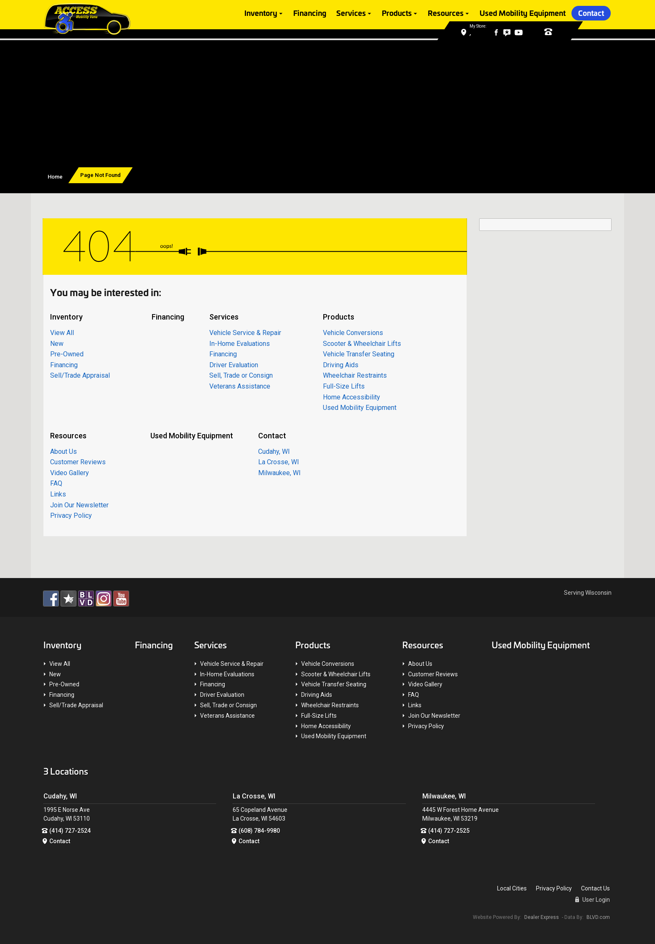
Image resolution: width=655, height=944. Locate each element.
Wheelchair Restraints (355, 375)
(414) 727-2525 (449, 830)
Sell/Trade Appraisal (80, 375)
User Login (592, 899)
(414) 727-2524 (70, 830)
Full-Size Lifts (344, 386)
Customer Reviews (78, 462)
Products (397, 13)
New (56, 343)
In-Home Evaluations (239, 343)
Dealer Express (541, 917)
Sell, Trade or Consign (241, 375)
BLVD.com (598, 917)
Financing (309, 13)
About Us (63, 451)
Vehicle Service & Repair (245, 333)
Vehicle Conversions (353, 333)
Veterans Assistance (239, 386)
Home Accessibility (351, 397)
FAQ (56, 483)
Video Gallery (69, 472)
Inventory (260, 13)
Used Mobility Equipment (523, 13)
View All (62, 333)
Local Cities (512, 888)
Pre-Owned (67, 354)
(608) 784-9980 (259, 830)
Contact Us (595, 888)
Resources (446, 13)
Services (351, 13)
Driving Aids (340, 364)
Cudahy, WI (274, 451)
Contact (591, 13)
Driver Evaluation (233, 364)
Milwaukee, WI (279, 472)
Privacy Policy (71, 515)
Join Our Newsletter (79, 505)
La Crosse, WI (278, 462)
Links (58, 494)
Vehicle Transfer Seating (358, 354)
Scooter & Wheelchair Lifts (362, 343)
